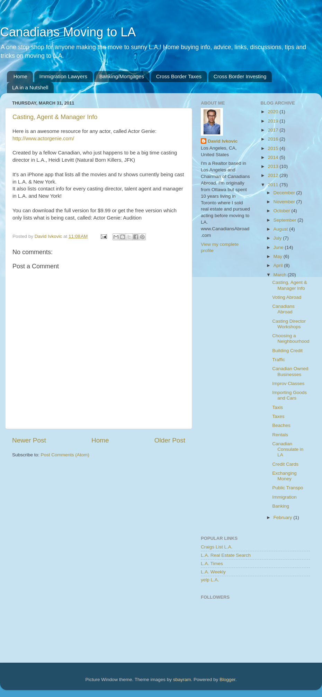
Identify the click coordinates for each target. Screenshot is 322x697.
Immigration (284, 497)
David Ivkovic (223, 141)
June (279, 247)
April (279, 265)
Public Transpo (287, 487)
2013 (273, 166)
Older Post (169, 440)
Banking (280, 506)
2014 (273, 157)
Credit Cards (285, 464)
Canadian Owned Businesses (290, 371)
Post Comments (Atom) (65, 454)
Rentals (280, 434)
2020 (273, 111)
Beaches (281, 425)
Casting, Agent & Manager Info (54, 117)
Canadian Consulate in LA (287, 449)
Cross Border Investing (240, 76)
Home (20, 76)
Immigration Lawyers (63, 76)
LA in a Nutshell (30, 87)
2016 (273, 139)
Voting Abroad (286, 297)
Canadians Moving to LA (68, 32)
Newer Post (29, 440)
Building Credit (287, 350)
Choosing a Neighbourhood (290, 338)
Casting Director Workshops (289, 324)
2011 (273, 184)
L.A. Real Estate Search (226, 555)
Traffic (278, 359)
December (285, 192)
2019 (273, 121)
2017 (273, 130)
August (281, 229)
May (279, 256)
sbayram (182, 679)
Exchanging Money (284, 476)
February (284, 517)
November (285, 201)
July (278, 238)
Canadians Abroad (283, 309)
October (283, 210)
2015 (273, 148)
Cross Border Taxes (179, 76)
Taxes (278, 416)
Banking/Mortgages (121, 76)
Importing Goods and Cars (289, 395)
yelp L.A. (210, 579)
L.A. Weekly (213, 571)
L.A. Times (212, 563)
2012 (273, 175)
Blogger (227, 679)
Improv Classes (288, 383)
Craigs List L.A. (217, 546)
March (281, 274)
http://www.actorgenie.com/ (43, 138)
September (286, 220)
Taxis (277, 407)
